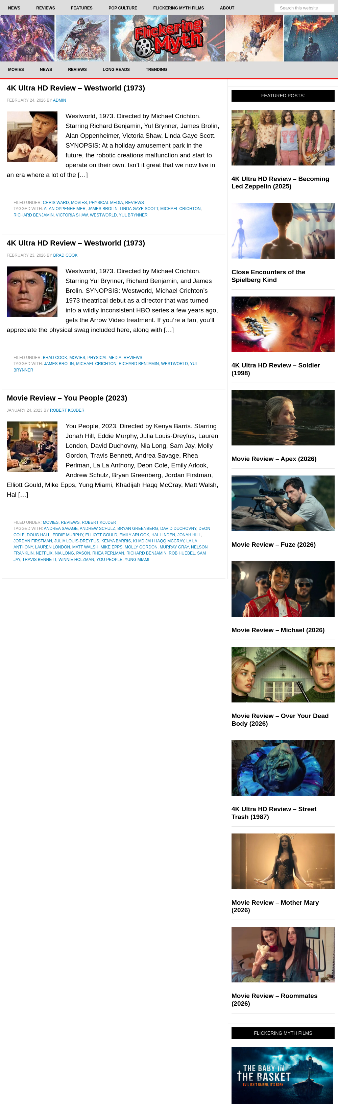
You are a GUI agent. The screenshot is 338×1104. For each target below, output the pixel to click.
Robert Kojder (99, 522)
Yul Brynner (133, 215)
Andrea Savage (61, 528)
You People (109, 559)
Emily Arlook (134, 535)
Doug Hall (38, 535)
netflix (44, 553)
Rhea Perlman (108, 553)
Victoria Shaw (72, 215)
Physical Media (106, 202)
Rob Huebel (182, 553)
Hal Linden (163, 535)
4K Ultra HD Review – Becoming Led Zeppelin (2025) (280, 182)
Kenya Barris (116, 541)
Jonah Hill (189, 535)
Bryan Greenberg (137, 528)
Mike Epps (112, 547)
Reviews (134, 202)
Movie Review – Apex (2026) (274, 458)
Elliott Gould (101, 535)
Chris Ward (56, 202)
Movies (79, 202)
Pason (83, 553)
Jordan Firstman (33, 541)
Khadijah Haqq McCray (158, 541)
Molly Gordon (141, 547)
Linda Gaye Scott (139, 208)
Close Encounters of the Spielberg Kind (269, 275)
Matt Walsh (85, 547)
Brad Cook (55, 357)
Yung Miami (137, 559)
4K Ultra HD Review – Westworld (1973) (76, 88)
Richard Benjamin (34, 215)
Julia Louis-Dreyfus (76, 541)
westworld (103, 215)
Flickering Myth (169, 38)
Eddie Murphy (67, 535)
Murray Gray (174, 547)
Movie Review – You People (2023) (67, 398)
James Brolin (103, 208)
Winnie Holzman (76, 559)
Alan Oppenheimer (65, 208)
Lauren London (52, 547)
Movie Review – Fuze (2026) (274, 544)
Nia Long (64, 553)
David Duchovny (178, 528)
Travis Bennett (39, 559)
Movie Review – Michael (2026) (278, 630)
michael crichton (180, 208)
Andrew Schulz (97, 528)
